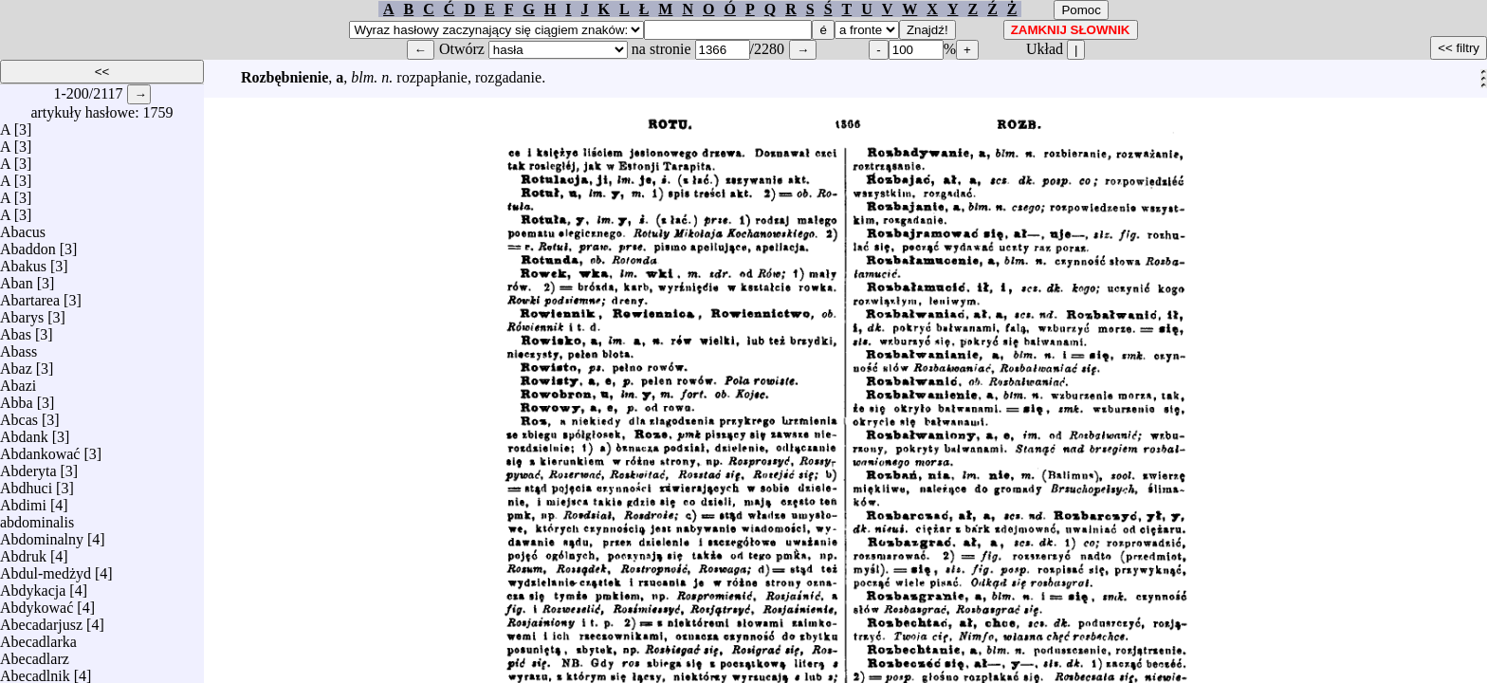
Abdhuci (26, 483)
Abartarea (30, 295)
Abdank (24, 432)
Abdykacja (32, 586)
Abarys (22, 313)
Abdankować (40, 449)
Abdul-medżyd (45, 569)
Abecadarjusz (41, 620)
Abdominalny (41, 534)
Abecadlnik (35, 671)
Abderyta (28, 466)
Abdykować (36, 603)
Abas (15, 330)
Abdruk (23, 552)
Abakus (23, 261)
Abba (16, 398)
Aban (16, 278)
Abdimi (23, 500)
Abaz (16, 364)
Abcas (19, 415)
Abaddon (28, 244)
